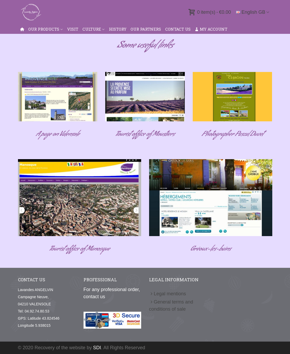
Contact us (178, 29)
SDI (97, 347)
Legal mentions (167, 293)
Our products (43, 29)
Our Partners (146, 29)
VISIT (72, 29)
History (117, 29)
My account (211, 29)
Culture (91, 29)
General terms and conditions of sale (171, 305)
